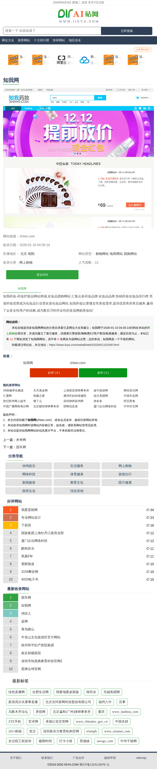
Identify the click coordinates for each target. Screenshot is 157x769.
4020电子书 (29, 579)
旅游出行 (125, 474)
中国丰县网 (131, 395)
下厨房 (26, 525)
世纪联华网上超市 (14, 401)
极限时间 (45, 741)
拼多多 (98, 401)
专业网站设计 (31, 517)
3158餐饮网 (29, 571)
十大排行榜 (41, 40)
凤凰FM (27, 556)
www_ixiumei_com (117, 731)
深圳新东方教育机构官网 (61, 731)
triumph (91, 731)
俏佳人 (26, 613)
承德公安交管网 (57, 721)
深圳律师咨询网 (73, 401)
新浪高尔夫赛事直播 (23, 702)
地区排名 (75, 40)
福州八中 (105, 702)
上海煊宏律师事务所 (76, 390)
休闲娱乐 (28, 466)
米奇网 (21, 439)
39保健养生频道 (13, 390)
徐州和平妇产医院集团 (37, 645)
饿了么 (37, 401)
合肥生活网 (40, 692)
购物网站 (102, 253)
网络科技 (28, 474)
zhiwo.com (78, 363)
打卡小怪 (65, 741)
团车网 (21, 447)
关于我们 (15, 757)
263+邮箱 (15, 731)
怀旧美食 (129, 401)
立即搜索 (127, 31)
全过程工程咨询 (19, 741)
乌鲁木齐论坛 (18, 711)
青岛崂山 (27, 629)
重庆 (101, 711)
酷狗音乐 (27, 548)
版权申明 (110, 757)
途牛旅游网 (101, 390)
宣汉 (32, 731)
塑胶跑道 (27, 564)
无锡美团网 (111, 692)
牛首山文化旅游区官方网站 (41, 637)
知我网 (28, 363)
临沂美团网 (101, 395)
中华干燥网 (128, 741)
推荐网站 (24, 40)
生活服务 (76, 466)
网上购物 (26, 262)
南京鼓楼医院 (31, 653)
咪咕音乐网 (131, 390)
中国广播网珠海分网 (16, 406)
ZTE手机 (14, 721)
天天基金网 (40, 390)
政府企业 (28, 491)
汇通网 (7, 395)
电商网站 (116, 253)
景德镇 (85, 741)
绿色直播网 (16, 692)
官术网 (33, 721)
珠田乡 (91, 692)
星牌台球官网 (31, 669)
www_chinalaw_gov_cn (92, 721)
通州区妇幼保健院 (74, 395)
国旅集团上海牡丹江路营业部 (42, 533)
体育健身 (76, 474)
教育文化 (76, 482)
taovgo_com (105, 741)
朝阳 (31, 253)
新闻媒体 (28, 482)
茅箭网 (40, 711)
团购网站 (130, 253)
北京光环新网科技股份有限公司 (68, 702)
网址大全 (8, 40)
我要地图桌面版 (67, 692)
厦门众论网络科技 (105, 406)
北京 (23, 253)
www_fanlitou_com (125, 711)
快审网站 (59, 40)
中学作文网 (131, 406)
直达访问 (42, 274)
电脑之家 (39, 395)
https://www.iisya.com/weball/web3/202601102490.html (84, 344)
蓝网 (24, 621)
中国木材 (121, 721)
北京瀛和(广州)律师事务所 (72, 711)
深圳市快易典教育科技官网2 (41, 661)
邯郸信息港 (70, 406)
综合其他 (76, 491)
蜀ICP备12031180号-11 (94, 764)
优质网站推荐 (143, 49)
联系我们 (47, 757)
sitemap (141, 757)
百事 (122, 702)
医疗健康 (125, 482)
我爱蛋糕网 (29, 510)
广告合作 (78, 757)
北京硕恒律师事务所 (46, 406)
